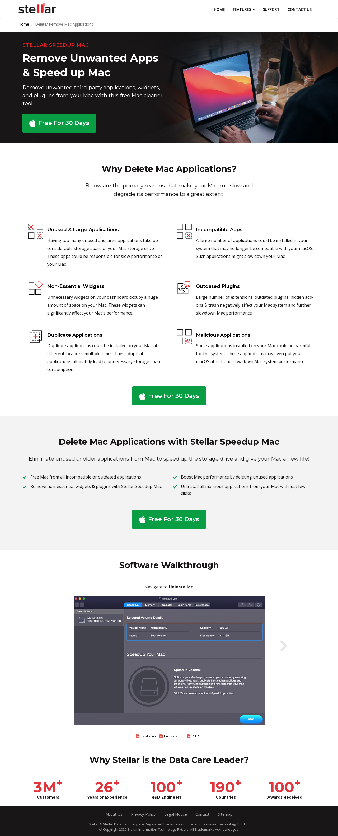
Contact (202, 814)
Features (244, 9)
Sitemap (225, 814)
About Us (114, 814)
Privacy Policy (143, 814)
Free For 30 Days (63, 123)
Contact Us (300, 9)
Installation (146, 736)
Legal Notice (175, 814)
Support (271, 9)
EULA (193, 736)
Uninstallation (171, 736)
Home (219, 9)
